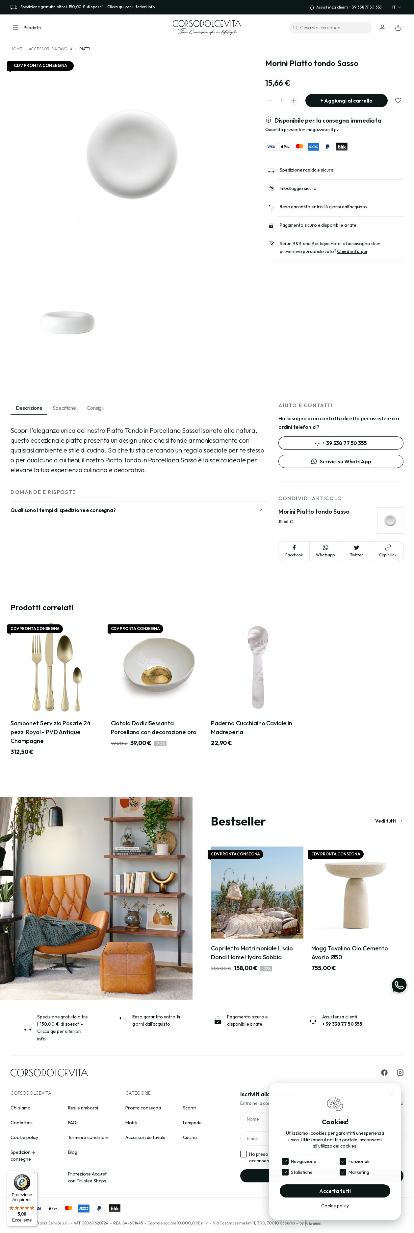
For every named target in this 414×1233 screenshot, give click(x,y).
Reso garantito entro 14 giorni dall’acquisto (323, 207)
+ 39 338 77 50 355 (341, 443)
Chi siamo (21, 1108)
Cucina (190, 1137)
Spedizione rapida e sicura (306, 170)
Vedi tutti (389, 821)
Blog (72, 1152)
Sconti (189, 1108)
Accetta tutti (335, 1191)
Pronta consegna (143, 1108)
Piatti (84, 48)
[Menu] (33, 1174)
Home (16, 48)
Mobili (131, 1123)
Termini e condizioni (88, 1137)
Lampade (192, 1123)
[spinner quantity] (281, 100)
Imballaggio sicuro (298, 188)
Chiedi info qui (352, 251)
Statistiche (301, 1172)
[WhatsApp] (399, 985)
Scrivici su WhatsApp (341, 461)
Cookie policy (24, 1137)
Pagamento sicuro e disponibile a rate (318, 225)
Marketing (359, 1172)
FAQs (73, 1123)
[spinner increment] (294, 101)
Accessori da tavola (50, 48)
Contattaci (22, 1123)
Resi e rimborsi (83, 1108)
